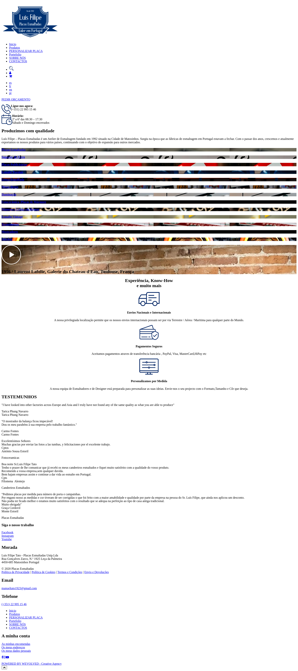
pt (10, 93)
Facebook (7, 534)
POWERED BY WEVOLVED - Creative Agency (32, 663)
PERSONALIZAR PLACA (26, 51)
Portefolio (15, 54)
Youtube (7, 541)
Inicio (12, 44)
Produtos (14, 47)
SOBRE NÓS (17, 57)
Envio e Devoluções (96, 572)
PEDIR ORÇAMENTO (16, 99)
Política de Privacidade (16, 572)
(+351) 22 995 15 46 (14, 604)
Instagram (8, 537)
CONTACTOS (18, 61)
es (10, 82)
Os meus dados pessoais (16, 650)
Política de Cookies (43, 572)
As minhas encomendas (16, 644)
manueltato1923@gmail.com (19, 588)
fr (10, 86)
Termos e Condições (69, 572)
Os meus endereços (13, 647)
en (10, 89)
